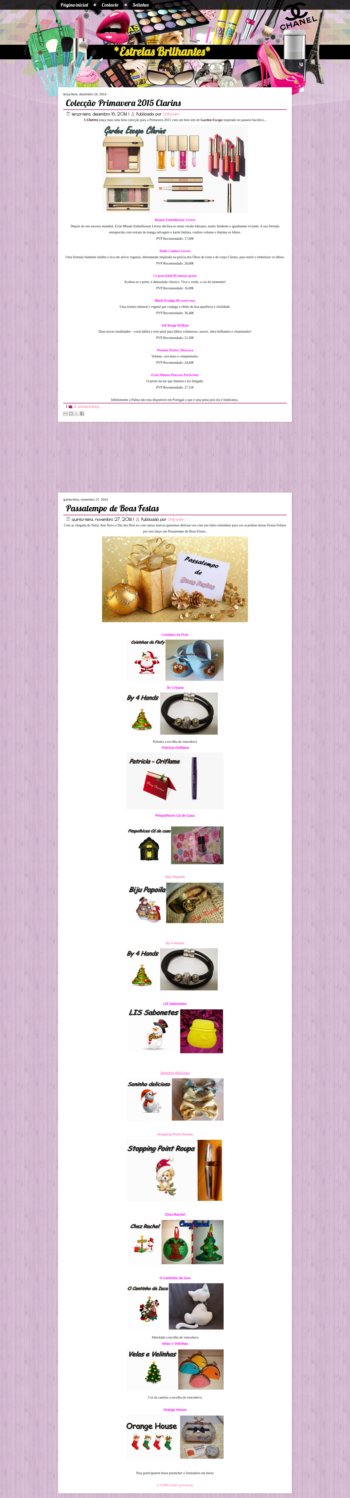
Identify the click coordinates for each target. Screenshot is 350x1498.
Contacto (110, 5)
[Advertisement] (89, 456)
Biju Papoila (175, 877)
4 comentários (86, 406)
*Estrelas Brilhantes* (162, 51)
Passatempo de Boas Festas (112, 508)
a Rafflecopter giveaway (175, 1485)
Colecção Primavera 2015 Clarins (123, 102)
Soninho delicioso (175, 1073)
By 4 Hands (175, 943)
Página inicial (74, 5)
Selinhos (140, 5)
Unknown (171, 113)
